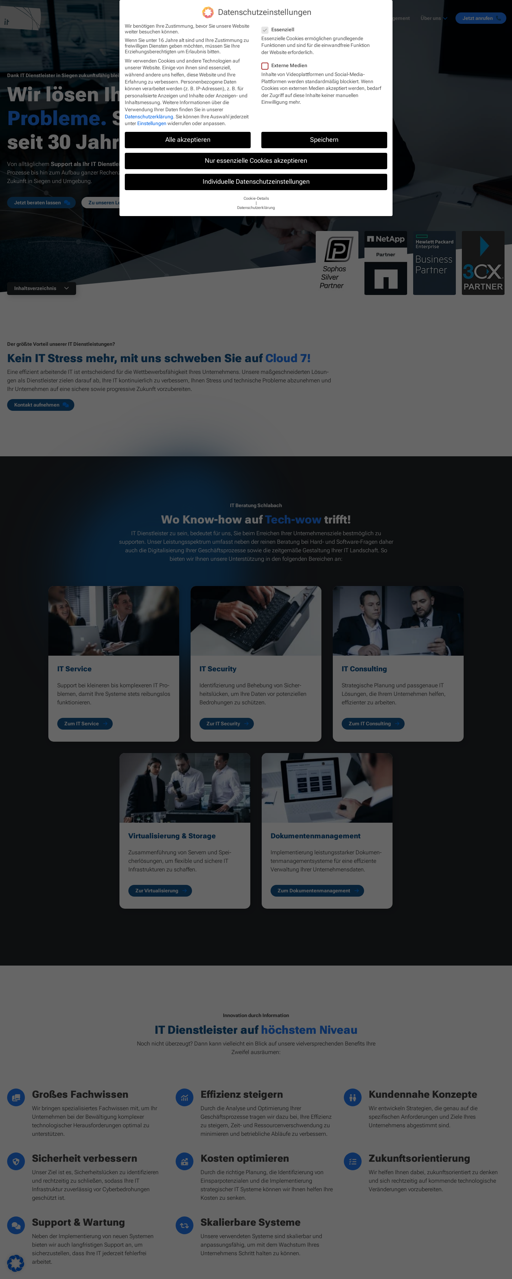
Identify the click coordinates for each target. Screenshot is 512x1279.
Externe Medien (286, 65)
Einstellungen (151, 123)
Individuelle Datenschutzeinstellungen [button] (256, 181)
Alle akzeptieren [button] (187, 139)
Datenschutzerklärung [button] (256, 207)
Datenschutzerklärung (149, 116)
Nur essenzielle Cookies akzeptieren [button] (256, 160)
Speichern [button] (324, 139)
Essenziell (280, 29)
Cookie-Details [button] (256, 198)
